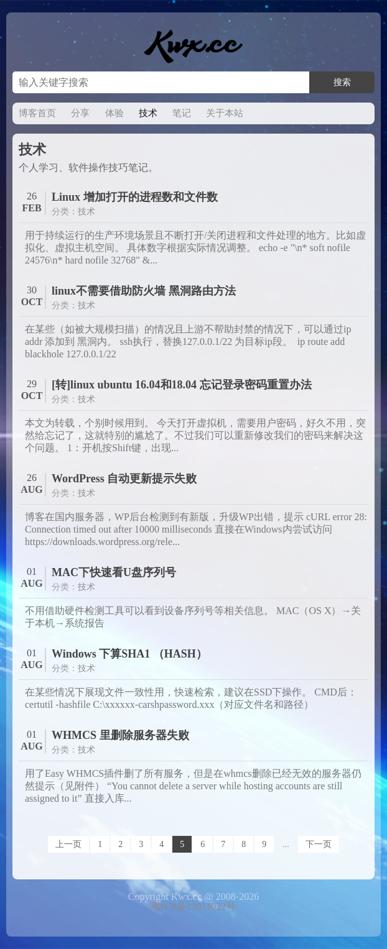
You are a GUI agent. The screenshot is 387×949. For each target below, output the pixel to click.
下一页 (318, 844)
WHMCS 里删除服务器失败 (120, 735)
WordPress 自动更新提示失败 (124, 478)
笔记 (181, 113)
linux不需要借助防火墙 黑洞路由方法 (144, 291)
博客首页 (37, 113)
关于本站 (224, 113)
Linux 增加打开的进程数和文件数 (135, 197)
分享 (80, 113)
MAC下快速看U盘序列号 (114, 572)
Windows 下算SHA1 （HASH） (129, 654)
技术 (148, 113)
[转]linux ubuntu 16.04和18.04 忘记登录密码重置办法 (182, 384)
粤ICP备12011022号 (193, 906)
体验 (114, 113)
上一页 (68, 844)
